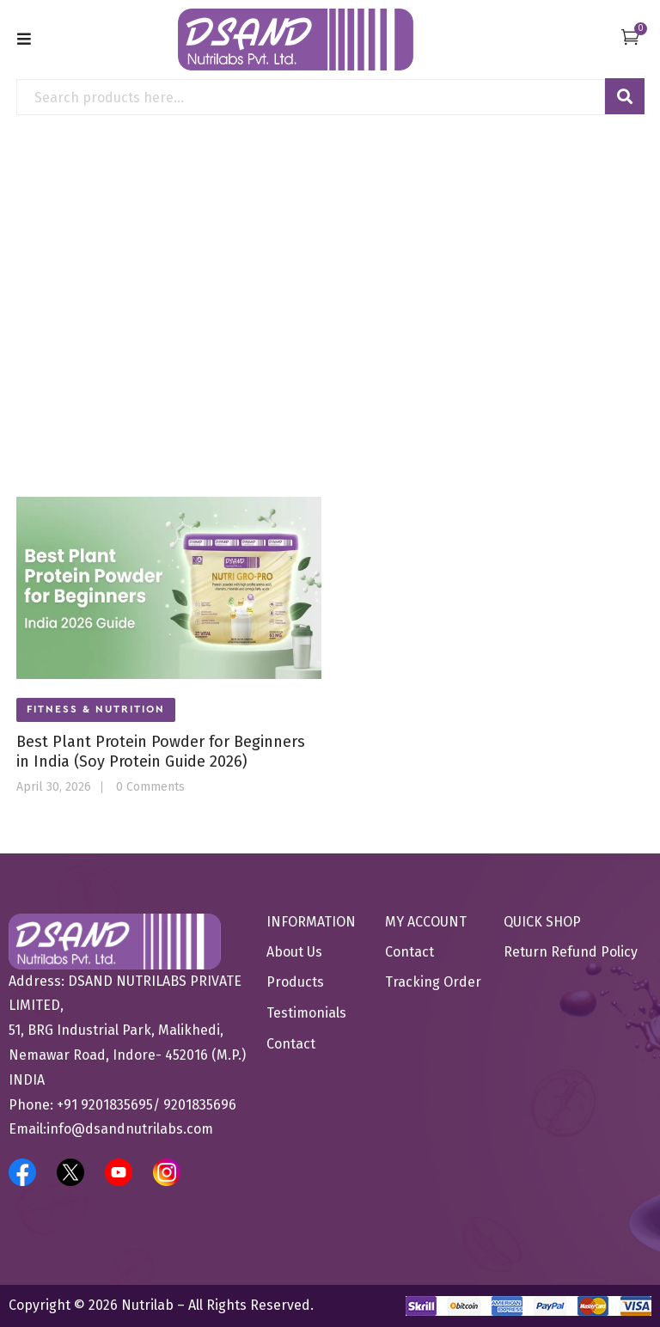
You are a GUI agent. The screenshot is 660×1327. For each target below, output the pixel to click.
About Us (294, 952)
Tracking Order (433, 982)
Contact (290, 1044)
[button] (630, 36)
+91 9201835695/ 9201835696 (146, 1105)
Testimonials (306, 1013)
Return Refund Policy (571, 952)
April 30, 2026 (53, 787)
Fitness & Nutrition (96, 709)
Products (295, 982)
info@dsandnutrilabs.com (129, 1129)
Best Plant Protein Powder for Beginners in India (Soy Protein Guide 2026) (160, 751)
